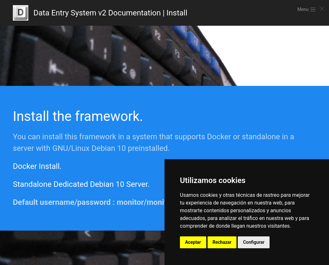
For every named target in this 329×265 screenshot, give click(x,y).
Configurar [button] (253, 242)
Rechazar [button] (222, 242)
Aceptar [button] (193, 242)
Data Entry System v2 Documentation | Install (100, 13)
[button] (306, 9)
